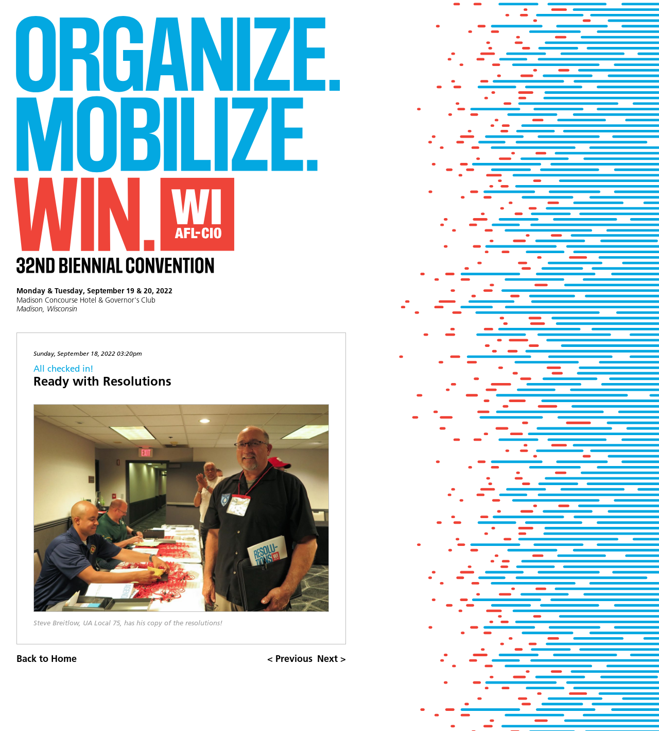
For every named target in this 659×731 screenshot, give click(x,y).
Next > (331, 658)
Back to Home (46, 658)
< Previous (290, 658)
